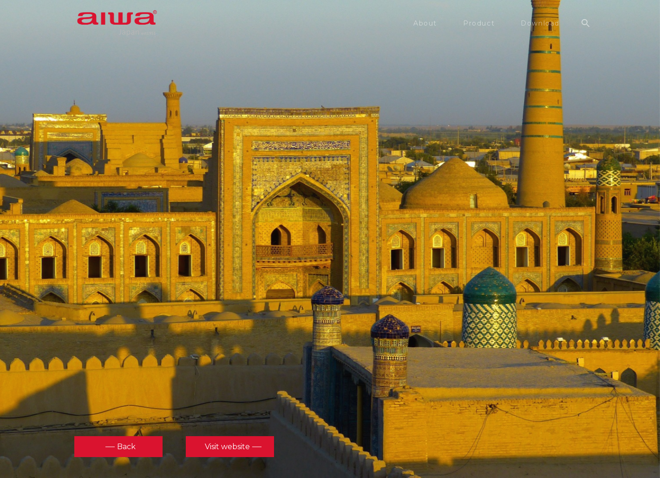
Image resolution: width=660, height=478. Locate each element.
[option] (330, 238)
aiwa (117, 23)
